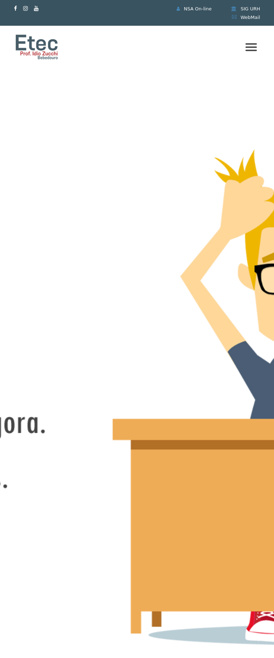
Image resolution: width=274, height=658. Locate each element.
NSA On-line (194, 8)
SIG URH (245, 8)
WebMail (246, 17)
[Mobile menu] (251, 47)
